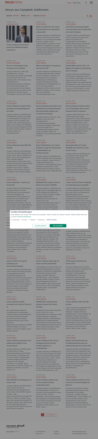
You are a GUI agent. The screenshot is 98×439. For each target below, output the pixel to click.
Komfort (24, 220)
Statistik (32, 220)
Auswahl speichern (40, 225)
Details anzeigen (52, 219)
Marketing (41, 220)
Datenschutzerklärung (24, 216)
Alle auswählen (58, 225)
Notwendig (16, 220)
